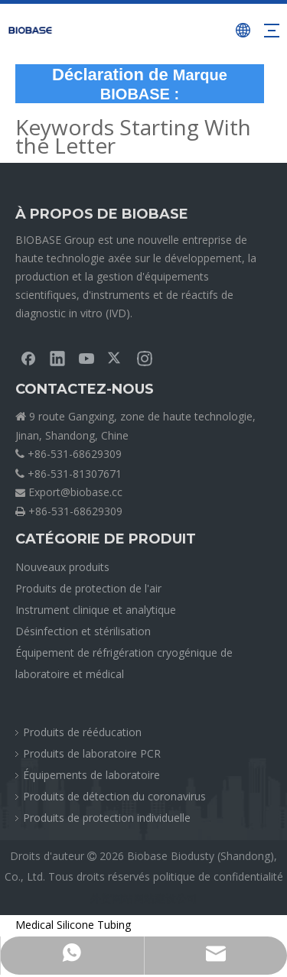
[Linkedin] (57, 358)
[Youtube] (86, 358)
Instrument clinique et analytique (95, 609)
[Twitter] (115, 358)
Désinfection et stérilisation (83, 631)
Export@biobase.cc (75, 492)
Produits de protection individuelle (107, 817)
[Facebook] (28, 358)
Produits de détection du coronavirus (114, 796)
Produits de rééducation (82, 732)
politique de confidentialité (218, 876)
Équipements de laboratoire (91, 775)
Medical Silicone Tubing (73, 924)
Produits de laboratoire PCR (92, 753)
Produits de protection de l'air (88, 588)
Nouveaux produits (62, 567)
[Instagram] (144, 358)
